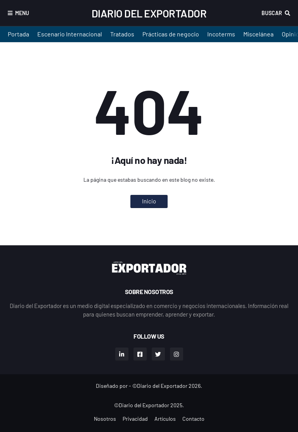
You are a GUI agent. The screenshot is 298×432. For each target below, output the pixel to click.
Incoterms (221, 34)
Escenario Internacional (69, 34)
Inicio (149, 201)
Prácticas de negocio (170, 34)
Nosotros (105, 418)
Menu (22, 13)
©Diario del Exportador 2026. (167, 385)
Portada (18, 34)
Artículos (165, 418)
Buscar (272, 13)
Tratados (122, 34)
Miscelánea (258, 34)
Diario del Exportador (149, 13)
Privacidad (135, 418)
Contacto (193, 418)
